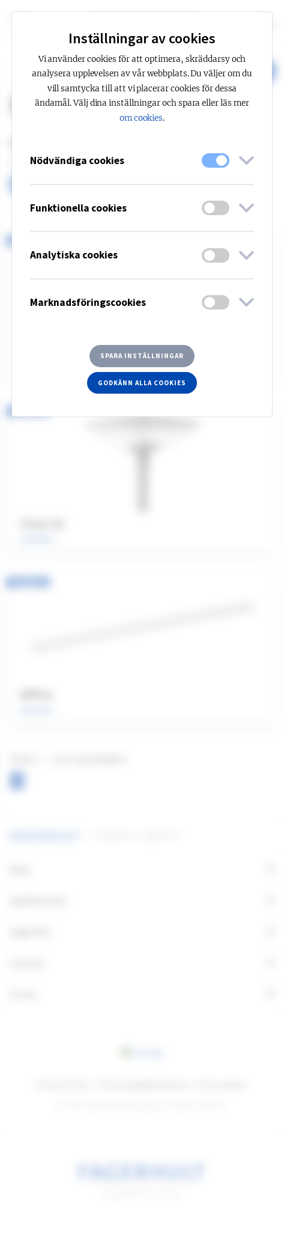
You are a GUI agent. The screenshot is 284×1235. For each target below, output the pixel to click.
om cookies (141, 118)
